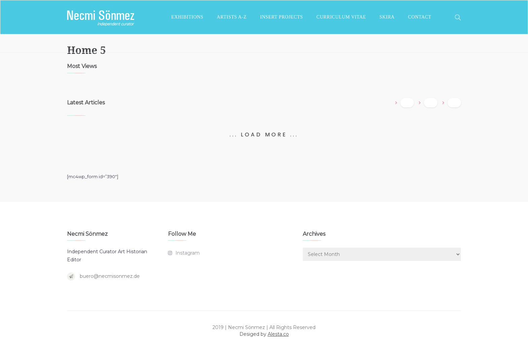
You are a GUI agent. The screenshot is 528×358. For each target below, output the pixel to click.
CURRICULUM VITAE (341, 17)
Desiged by (264, 334)
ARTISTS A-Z (232, 17)
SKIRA (387, 17)
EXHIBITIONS (187, 17)
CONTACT (419, 17)
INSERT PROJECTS (281, 17)
